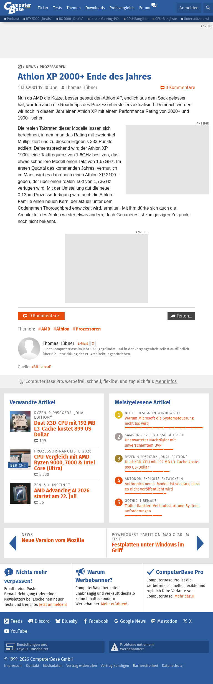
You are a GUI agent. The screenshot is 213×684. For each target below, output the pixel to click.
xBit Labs (39, 367)
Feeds (16, 621)
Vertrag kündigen (115, 665)
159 (40, 440)
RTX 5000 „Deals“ (39, 18)
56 (39, 502)
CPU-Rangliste (166, 18)
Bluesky (69, 621)
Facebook (98, 621)
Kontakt (32, 665)
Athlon (62, 329)
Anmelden (189, 8)
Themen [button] (74, 8)
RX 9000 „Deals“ (71, 18)
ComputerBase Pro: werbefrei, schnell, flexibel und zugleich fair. (98, 381)
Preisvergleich (122, 8)
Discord (42, 621)
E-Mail (83, 343)
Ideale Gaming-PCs (105, 18)
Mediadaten (53, 665)
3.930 (41, 474)
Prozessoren (52, 66)
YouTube (19, 631)
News (31, 66)
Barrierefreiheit (145, 665)
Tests (57, 8)
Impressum (13, 665)
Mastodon (167, 621)
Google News (133, 621)
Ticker (43, 8)
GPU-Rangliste (137, 18)
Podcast (13, 18)
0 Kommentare (41, 315)
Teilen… (184, 316)
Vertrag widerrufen (81, 665)
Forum (144, 8)
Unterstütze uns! (196, 18)
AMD (45, 329)
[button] (208, 8)
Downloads (95, 8)
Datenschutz (172, 665)
